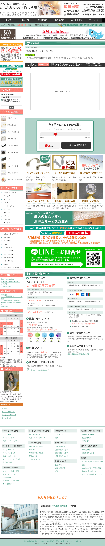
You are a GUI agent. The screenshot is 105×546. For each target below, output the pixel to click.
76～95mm (7, 240)
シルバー (7, 219)
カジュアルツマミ (9, 438)
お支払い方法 (60, 446)
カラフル (32, 450)
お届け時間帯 (60, 468)
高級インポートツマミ (11, 441)
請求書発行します (61, 453)
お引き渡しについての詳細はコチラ (38, 370)
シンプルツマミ (8, 434)
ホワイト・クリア (10, 192)
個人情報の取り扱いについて (34, 541)
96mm (6, 244)
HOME (28, 47)
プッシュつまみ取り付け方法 (92, 474)
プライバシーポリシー (75, 541)
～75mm (7, 237)
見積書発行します (61, 450)
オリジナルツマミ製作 (15, 180)
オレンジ (7, 213)
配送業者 (58, 465)
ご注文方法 (59, 434)
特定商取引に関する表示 (55, 541)
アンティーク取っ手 (9, 415)
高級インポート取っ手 (11, 456)
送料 (57, 438)
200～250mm (8, 257)
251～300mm (8, 261)
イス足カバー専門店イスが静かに (10, 300)
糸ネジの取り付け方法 (90, 471)
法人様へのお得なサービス (10, 282)
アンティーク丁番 (9, 474)
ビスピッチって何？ (11, 234)
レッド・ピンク (9, 206)
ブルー (6, 203)
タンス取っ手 (6, 418)
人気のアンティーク (36, 459)
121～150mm (8, 251)
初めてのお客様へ (7, 279)
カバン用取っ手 (13, 145)
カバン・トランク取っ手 (11, 459)
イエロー (7, 209)
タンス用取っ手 (13, 152)
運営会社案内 (86, 438)
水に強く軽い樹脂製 (36, 453)
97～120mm (8, 247)
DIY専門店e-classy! (6, 295)
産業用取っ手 (12, 139)
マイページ (93, 20)
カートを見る (76, 20)
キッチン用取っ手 (13, 132)
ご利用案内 (42, 20)
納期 (57, 471)
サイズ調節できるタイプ (12, 267)
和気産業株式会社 (60, 506)
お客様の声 (59, 20)
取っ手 (4, 408)
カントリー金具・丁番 (11, 471)
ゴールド (7, 223)
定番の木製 (33, 456)
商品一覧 (25, 20)
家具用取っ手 (12, 125)
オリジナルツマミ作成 (11, 480)
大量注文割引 (86, 450)
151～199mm (8, 254)
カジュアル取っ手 (9, 453)
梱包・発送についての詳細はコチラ (78, 354)
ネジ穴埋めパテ (13, 173)
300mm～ (7, 264)
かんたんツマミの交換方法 (91, 468)
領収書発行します (61, 456)
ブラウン (7, 199)
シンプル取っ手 (8, 450)
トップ (8, 20)
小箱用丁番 (7, 477)
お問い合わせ (6, 286)
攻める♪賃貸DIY (5, 306)
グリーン (7, 216)
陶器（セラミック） (36, 446)
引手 (9, 159)
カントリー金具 (13, 166)
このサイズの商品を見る (76, 145)
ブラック (7, 196)
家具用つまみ (12, 118)
